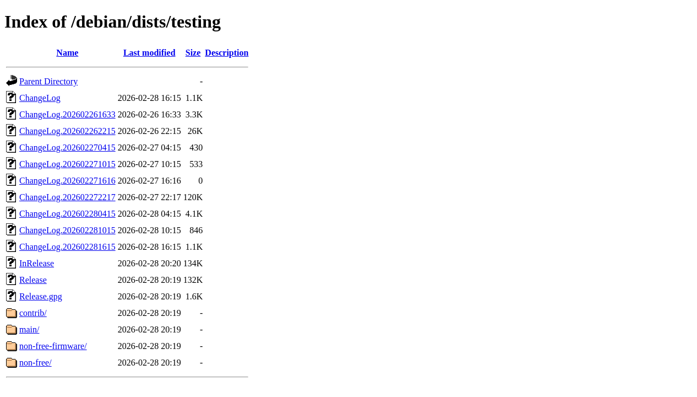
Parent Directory (48, 81)
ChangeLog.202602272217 (67, 197)
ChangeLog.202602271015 (67, 164)
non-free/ (35, 362)
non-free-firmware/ (53, 346)
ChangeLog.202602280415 (67, 213)
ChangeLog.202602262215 (67, 131)
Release (33, 280)
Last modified (149, 52)
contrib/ (33, 313)
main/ (29, 329)
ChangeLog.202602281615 (67, 246)
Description (226, 52)
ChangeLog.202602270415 (67, 147)
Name (67, 52)
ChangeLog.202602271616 (67, 180)
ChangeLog (40, 98)
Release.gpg (40, 296)
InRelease (36, 263)
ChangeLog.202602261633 (67, 114)
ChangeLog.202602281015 (67, 230)
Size (193, 52)
